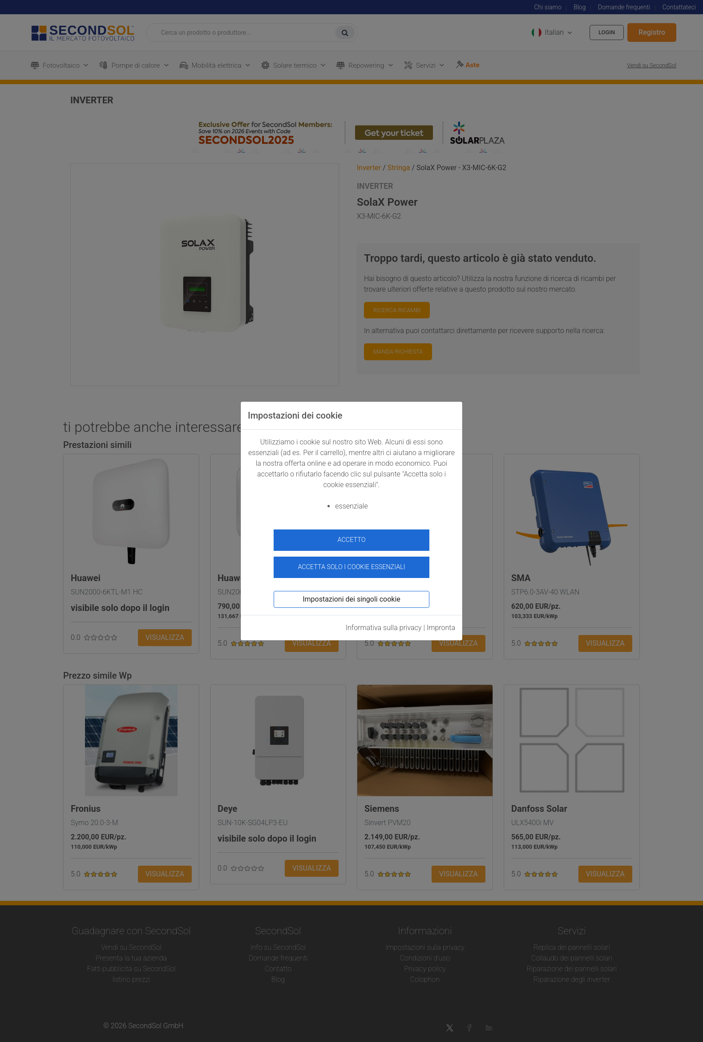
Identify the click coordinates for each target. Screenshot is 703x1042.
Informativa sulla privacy (384, 624)
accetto (352, 540)
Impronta (441, 624)
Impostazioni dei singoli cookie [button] (351, 595)
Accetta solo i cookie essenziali (351, 563)
